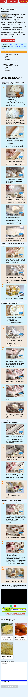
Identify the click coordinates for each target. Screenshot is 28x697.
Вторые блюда (13, 44)
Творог (12, 46)
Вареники (20, 44)
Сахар (16, 46)
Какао (24, 46)
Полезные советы (12, 1)
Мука (20, 46)
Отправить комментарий (9, 686)
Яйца (3, 48)
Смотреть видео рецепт (8, 40)
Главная (3, 1)
